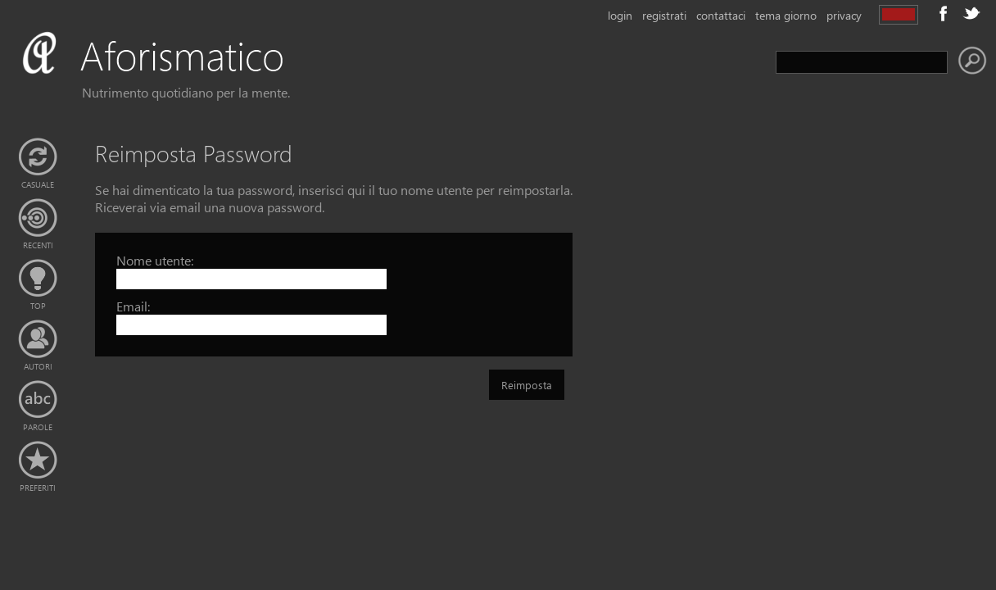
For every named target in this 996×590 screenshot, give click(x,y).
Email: (133, 306)
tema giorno (786, 15)
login (620, 15)
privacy (844, 15)
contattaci (720, 15)
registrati (664, 15)
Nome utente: (154, 260)
